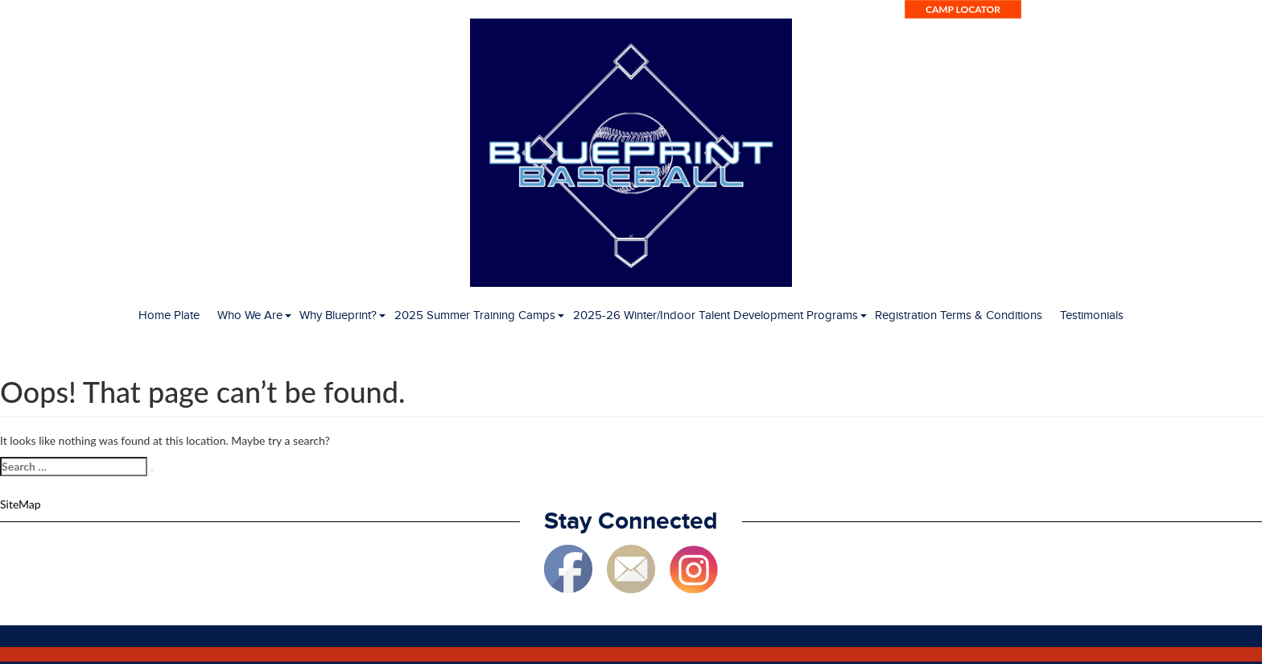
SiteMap (20, 504)
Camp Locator (963, 9)
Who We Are (250, 315)
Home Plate (169, 315)
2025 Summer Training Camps (474, 315)
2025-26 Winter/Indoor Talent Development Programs (715, 315)
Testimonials (1092, 315)
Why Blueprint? (338, 315)
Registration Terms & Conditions (958, 315)
